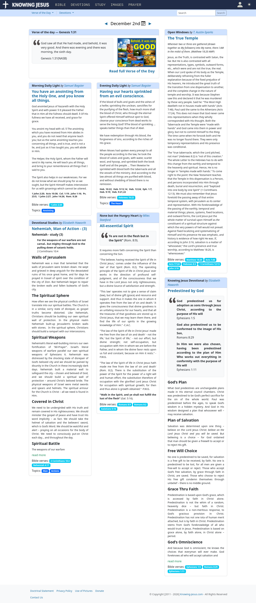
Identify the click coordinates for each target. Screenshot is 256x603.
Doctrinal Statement (42, 590)
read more (39, 454)
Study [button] (100, 4)
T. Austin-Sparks (203, 32)
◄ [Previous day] (106, 23)
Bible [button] (60, 4)
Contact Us (36, 597)
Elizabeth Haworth (74, 222)
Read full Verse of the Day (132, 70)
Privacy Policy (64, 590)
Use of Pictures (83, 590)
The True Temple (183, 37)
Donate (99, 590)
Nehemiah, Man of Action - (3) (59, 228)
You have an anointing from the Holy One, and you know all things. (58, 95)
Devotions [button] (80, 4)
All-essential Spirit (116, 225)
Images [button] (117, 4)
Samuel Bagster (74, 85)
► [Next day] (150, 23)
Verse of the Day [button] (41, 12)
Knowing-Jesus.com (191, 593)
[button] (240, 4)
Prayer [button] (134, 4)
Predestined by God (186, 290)
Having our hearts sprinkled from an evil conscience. (126, 93)
